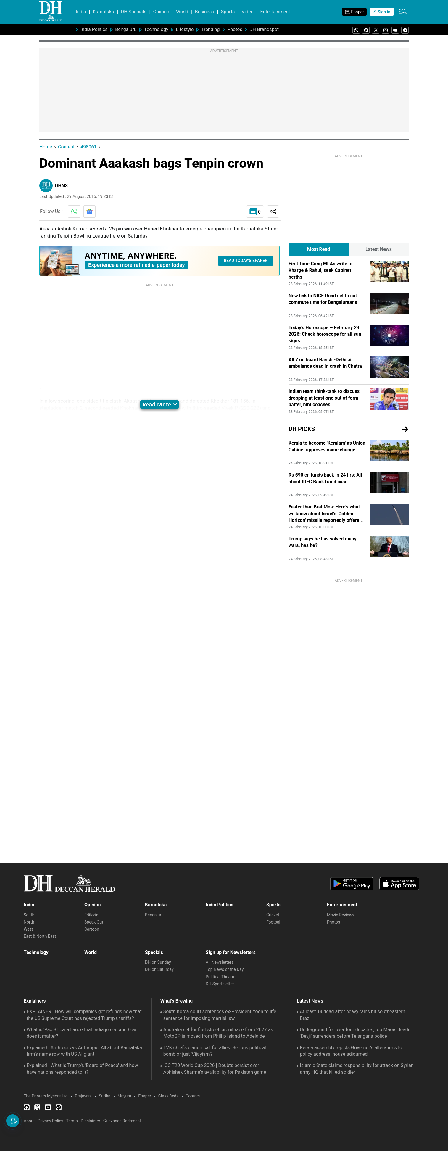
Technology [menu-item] (156, 29)
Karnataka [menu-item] (103, 11)
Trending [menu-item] (210, 29)
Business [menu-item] (204, 11)
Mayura (124, 1096)
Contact (193, 1096)
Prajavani (83, 1096)
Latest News (310, 1001)
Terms (72, 1120)
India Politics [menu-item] (93, 29)
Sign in (381, 11)
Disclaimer (90, 1120)
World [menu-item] (182, 11)
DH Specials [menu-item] (133, 11)
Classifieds (168, 1096)
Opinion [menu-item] (161, 11)
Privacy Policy (50, 1120)
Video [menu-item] (247, 11)
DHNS (61, 185)
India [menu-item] (81, 11)
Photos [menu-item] (234, 29)
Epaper (144, 1096)
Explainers (35, 1001)
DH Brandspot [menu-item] (264, 29)
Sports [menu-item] (228, 11)
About (29, 1120)
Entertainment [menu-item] (275, 11)
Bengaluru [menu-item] (125, 29)
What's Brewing (176, 1001)
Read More (159, 404)
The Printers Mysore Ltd (46, 1096)
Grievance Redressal (122, 1120)
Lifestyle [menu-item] (185, 29)
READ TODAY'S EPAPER (245, 260)
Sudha (104, 1096)
